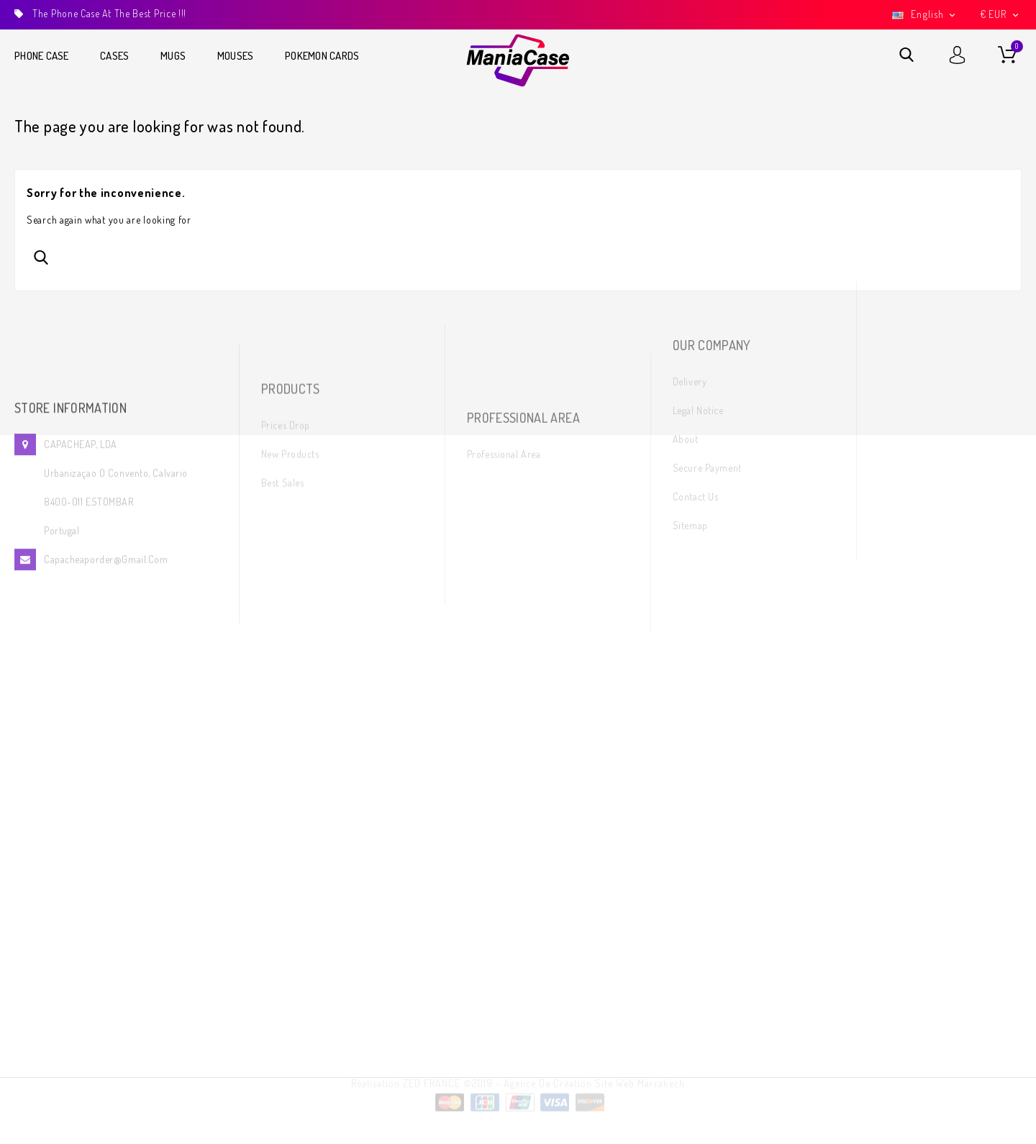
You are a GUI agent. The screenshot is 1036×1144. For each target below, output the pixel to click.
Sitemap (690, 425)
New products (290, 381)
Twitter (915, 322)
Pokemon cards (322, 56)
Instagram (920, 380)
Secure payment (707, 368)
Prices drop (285, 353)
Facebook (916, 294)
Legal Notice (698, 310)
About (686, 339)
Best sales (282, 410)
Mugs (173, 56)
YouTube (918, 351)
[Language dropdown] (925, 15)
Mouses (235, 56)
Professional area (504, 401)
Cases (114, 56)
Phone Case (41, 56)
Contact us (696, 396)
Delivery (689, 281)
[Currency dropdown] (1001, 15)
